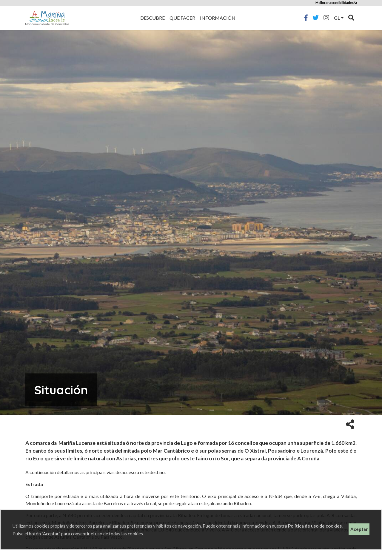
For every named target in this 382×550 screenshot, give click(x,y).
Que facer (182, 18)
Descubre (152, 18)
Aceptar (359, 529)
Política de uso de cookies (315, 525)
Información (217, 18)
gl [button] (337, 18)
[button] (350, 424)
